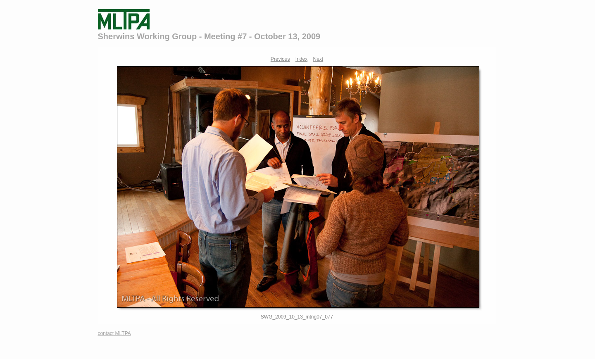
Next (318, 59)
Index (301, 59)
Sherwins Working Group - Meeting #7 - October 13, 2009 (209, 36)
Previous (280, 59)
